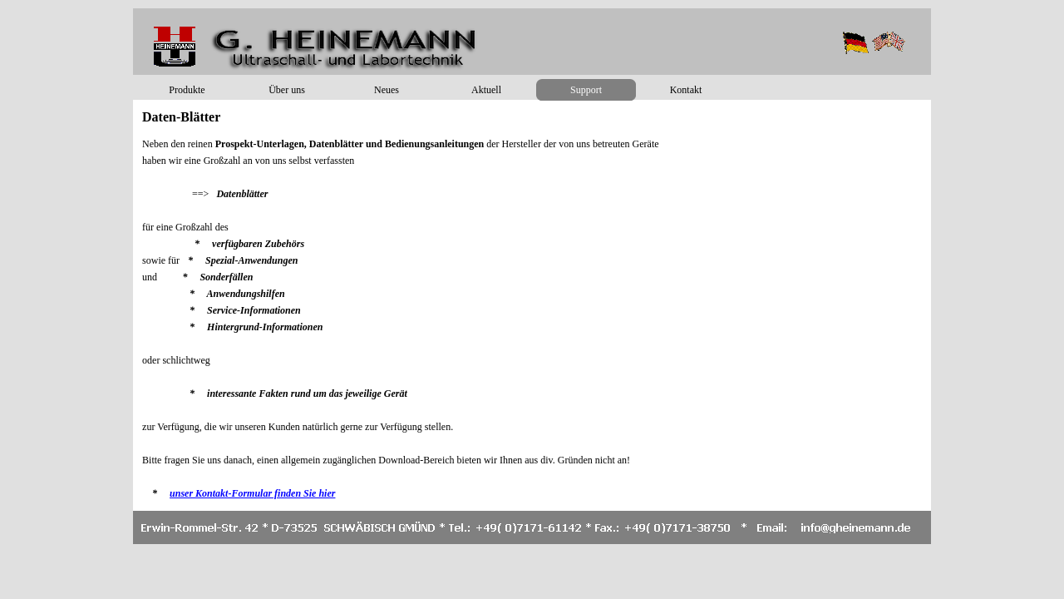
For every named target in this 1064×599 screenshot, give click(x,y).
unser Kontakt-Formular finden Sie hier (252, 493)
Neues (386, 90)
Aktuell (486, 90)
